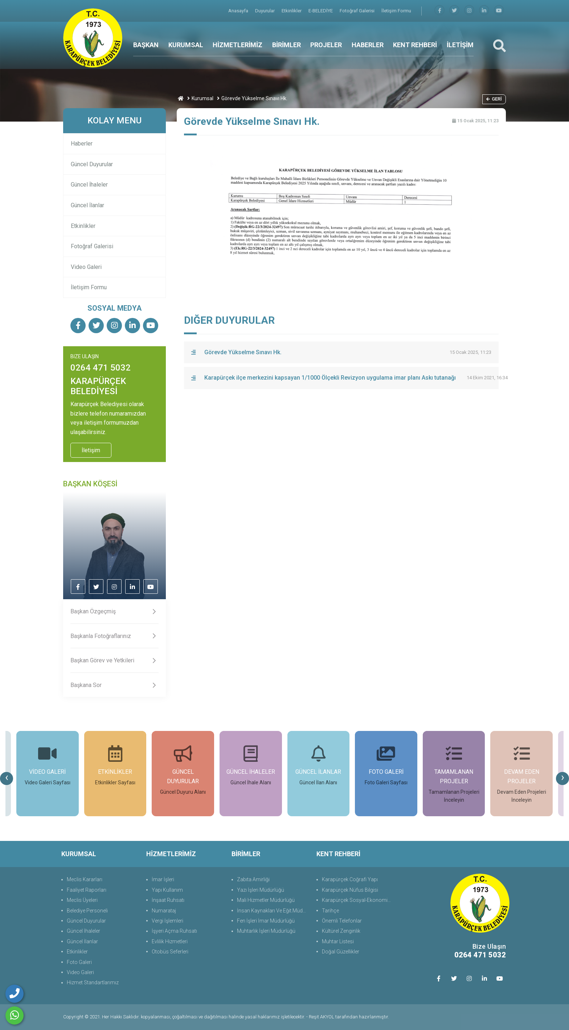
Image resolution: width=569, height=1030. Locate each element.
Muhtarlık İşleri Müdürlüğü (266, 931)
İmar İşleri (163, 879)
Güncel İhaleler (89, 184)
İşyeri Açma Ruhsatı (174, 931)
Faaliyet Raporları (86, 890)
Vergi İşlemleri (167, 921)
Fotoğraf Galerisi (358, 10)
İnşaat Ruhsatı (168, 900)
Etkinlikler (292, 10)
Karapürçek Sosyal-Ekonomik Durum (358, 900)
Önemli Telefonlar (342, 921)
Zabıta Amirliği (253, 879)
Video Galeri (86, 266)
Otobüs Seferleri (170, 952)
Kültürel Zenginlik (341, 931)
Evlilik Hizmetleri (170, 941)
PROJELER (326, 45)
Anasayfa (238, 10)
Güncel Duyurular (92, 164)
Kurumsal (202, 98)
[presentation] (6, 778)
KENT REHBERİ (415, 45)
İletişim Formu (396, 10)
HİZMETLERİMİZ (237, 45)
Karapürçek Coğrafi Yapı (350, 879)
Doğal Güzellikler (340, 952)
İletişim (91, 450)
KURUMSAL (185, 45)
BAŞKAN (146, 45)
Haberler (82, 143)
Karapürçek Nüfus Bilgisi (350, 890)
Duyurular (265, 10)
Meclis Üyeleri (82, 900)
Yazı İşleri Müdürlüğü (260, 890)
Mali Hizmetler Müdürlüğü (266, 900)
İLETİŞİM (460, 45)
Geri (494, 99)
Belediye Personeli (87, 910)
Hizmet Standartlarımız (93, 982)
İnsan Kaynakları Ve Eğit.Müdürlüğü (273, 910)
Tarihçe (330, 910)
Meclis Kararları (84, 879)
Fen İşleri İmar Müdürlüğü (266, 921)
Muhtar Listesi (338, 941)
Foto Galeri (79, 962)
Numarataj (164, 910)
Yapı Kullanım (167, 890)
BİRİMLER (286, 45)
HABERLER (368, 45)
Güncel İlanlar (87, 205)
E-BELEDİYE (321, 10)
